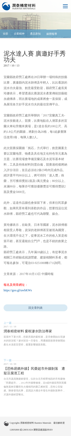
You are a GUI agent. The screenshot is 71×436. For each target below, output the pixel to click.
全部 (5, 33)
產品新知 (35, 33)
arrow (64, 33)
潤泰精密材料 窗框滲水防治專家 (28, 331)
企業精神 (19, 33)
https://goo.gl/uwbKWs (18, 290)
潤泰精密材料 (19, 6)
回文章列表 (35, 307)
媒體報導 (51, 33)
